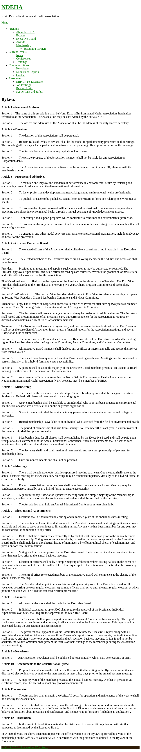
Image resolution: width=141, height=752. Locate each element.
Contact (20, 75)
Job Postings (23, 85)
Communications (19, 65)
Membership (23, 45)
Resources (15, 78)
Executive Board (26, 38)
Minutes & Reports (27, 71)
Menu (4, 22)
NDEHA (12, 7)
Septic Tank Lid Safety (29, 91)
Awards (20, 42)
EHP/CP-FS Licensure (29, 81)
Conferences (23, 58)
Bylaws (20, 35)
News (19, 55)
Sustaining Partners (35, 48)
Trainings (21, 61)
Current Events (17, 51)
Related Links (24, 88)
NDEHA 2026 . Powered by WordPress (24, 747)
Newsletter (22, 68)
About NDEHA (25, 32)
